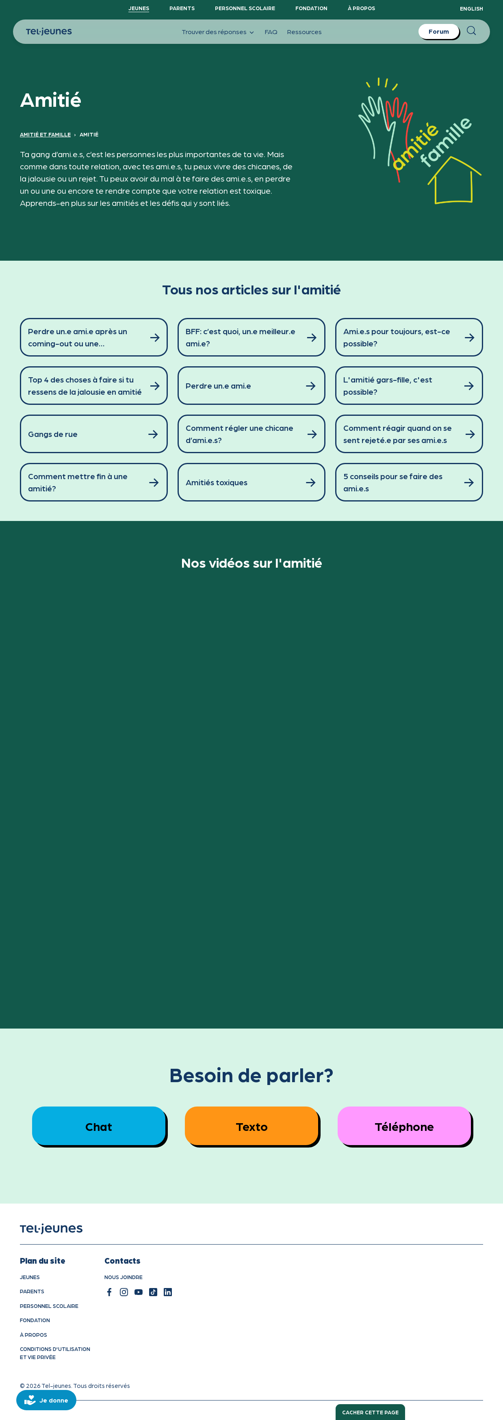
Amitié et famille (45, 134)
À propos (361, 8)
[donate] (46, 1400)
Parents (182, 8)
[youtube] (138, 1292)
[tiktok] (153, 1292)
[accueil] (61, 1228)
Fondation (311, 8)
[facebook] (109, 1292)
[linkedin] (168, 1292)
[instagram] (124, 1292)
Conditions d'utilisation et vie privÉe (55, 1353)
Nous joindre (123, 1277)
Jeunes (138, 8)
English (471, 8)
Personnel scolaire (245, 8)
